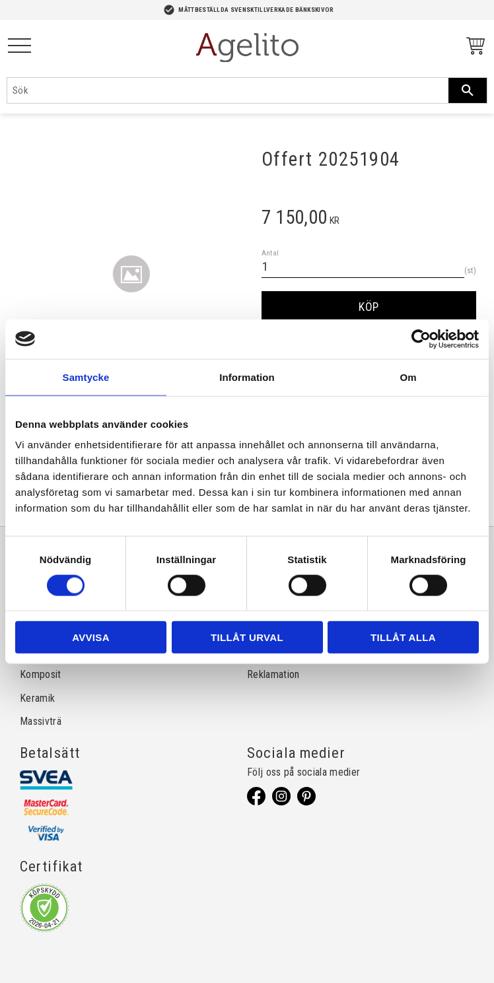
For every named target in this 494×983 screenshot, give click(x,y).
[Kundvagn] (473, 47)
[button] (19, 46)
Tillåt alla (403, 637)
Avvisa (91, 637)
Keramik (37, 698)
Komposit (40, 674)
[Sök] (467, 90)
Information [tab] (247, 376)
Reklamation (273, 674)
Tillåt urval (247, 637)
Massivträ (40, 721)
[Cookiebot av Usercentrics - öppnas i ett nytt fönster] (421, 339)
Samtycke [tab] (86, 376)
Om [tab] (408, 376)
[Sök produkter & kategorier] (227, 90)
